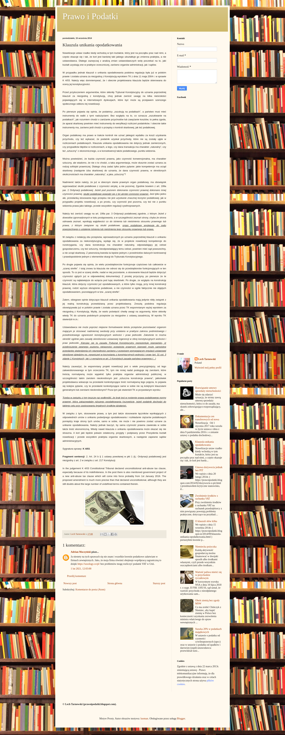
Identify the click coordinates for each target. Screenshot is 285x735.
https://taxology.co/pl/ (89, 564)
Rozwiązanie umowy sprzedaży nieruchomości (208, 389)
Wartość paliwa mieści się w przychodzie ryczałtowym (208, 575)
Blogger (181, 718)
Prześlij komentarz (76, 576)
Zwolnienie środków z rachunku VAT (206, 497)
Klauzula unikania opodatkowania (204, 443)
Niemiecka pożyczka (205, 546)
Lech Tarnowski (207, 359)
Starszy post (159, 583)
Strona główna (114, 583)
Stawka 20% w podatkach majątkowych (208, 630)
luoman (144, 718)
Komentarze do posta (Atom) (90, 589)
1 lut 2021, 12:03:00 (81, 568)
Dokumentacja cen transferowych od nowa (207, 418)
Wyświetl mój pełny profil (208, 367)
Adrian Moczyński (81, 552)
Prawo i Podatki (90, 16)
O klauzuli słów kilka (206, 521)
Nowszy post (70, 583)
